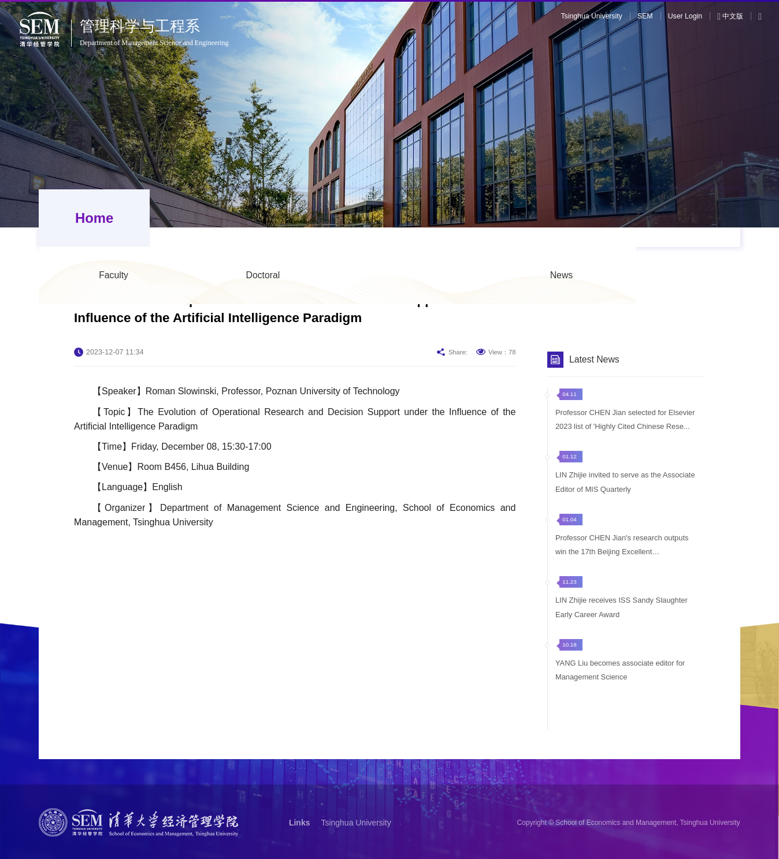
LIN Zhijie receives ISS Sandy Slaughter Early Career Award (621, 613)
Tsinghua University (591, 16)
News (665, 218)
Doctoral (367, 218)
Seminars (495, 218)
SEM (645, 16)
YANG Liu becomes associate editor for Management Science (620, 675)
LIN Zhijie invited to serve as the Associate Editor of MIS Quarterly (625, 488)
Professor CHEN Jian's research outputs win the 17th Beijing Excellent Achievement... (622, 552)
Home (91, 218)
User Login (685, 16)
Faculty (217, 218)
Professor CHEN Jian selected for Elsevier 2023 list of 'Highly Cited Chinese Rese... (625, 426)
